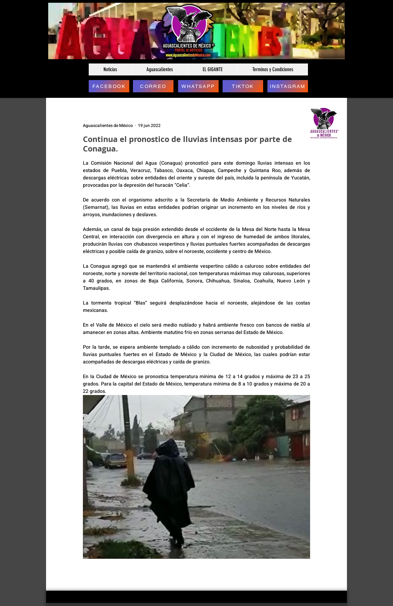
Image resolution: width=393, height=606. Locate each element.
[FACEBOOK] (109, 86)
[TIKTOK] (243, 86)
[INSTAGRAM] (287, 86)
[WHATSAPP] (198, 86)
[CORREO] (153, 86)
